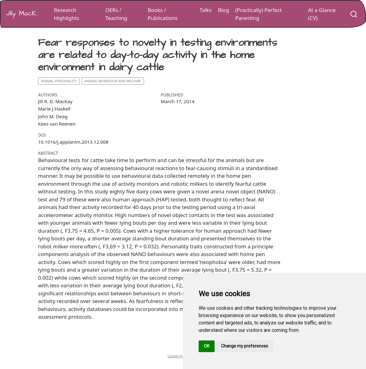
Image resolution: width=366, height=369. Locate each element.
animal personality (59, 81)
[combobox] (354, 13)
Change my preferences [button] (244, 346)
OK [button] (206, 346)
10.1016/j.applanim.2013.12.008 (73, 142)
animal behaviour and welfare (112, 81)
